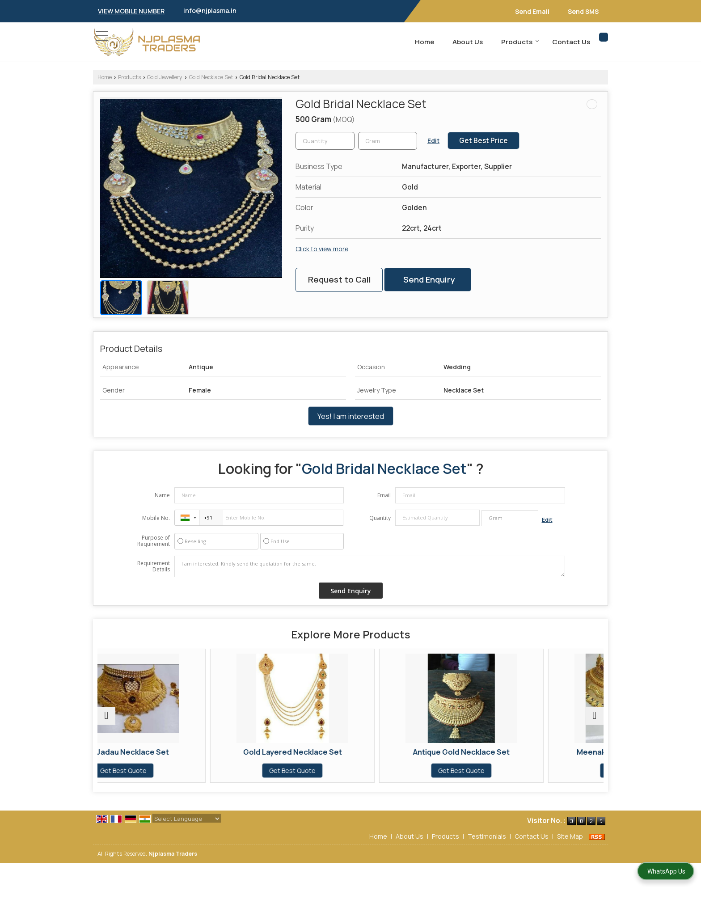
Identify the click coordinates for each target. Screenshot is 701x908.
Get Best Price (483, 140)
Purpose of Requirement (153, 541)
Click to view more (322, 249)
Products (520, 41)
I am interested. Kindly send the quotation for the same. (369, 566)
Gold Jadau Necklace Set (159, 752)
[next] (595, 716)
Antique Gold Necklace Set (414, 752)
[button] (131, 11)
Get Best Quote (159, 770)
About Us (467, 41)
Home (424, 41)
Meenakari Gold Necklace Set (541, 752)
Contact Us (571, 41)
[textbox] (387, 141)
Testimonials (487, 836)
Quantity (380, 518)
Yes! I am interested (350, 416)
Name (162, 495)
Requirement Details (153, 566)
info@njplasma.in (209, 10)
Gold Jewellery (164, 77)
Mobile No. (156, 518)
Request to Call (339, 279)
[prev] (106, 716)
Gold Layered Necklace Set (286, 752)
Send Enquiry (429, 279)
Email (384, 495)
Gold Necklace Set (211, 77)
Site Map (570, 836)
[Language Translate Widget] (186, 819)
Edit (433, 140)
